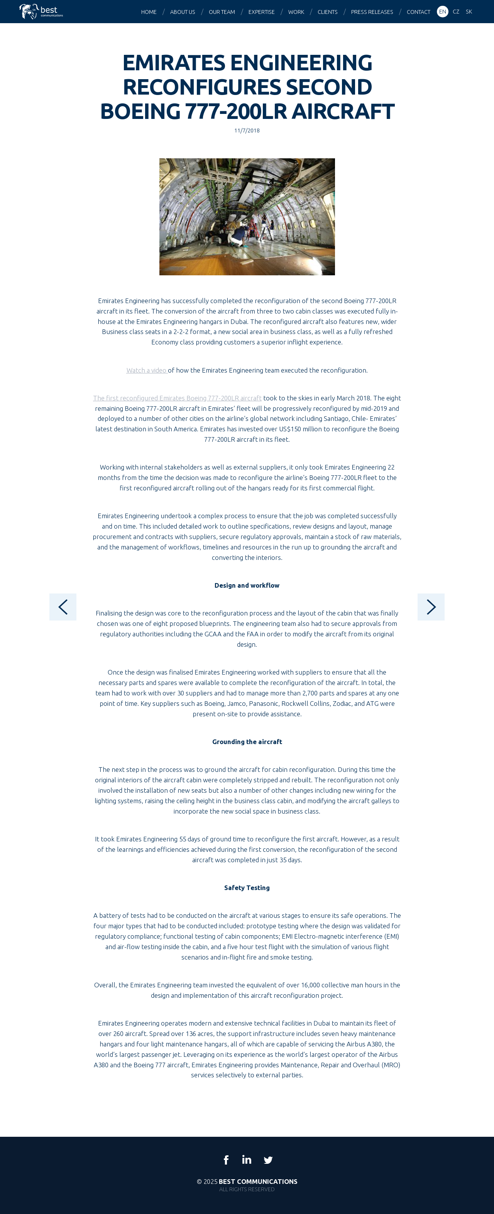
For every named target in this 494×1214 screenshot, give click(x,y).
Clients (328, 12)
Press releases (372, 12)
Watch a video (147, 370)
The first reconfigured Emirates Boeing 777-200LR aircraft (177, 398)
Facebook (226, 1160)
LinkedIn (247, 1160)
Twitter (268, 1160)
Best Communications (42, 11)
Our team (222, 12)
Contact (418, 12)
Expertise (262, 12)
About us (182, 12)
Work (296, 12)
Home (149, 12)
